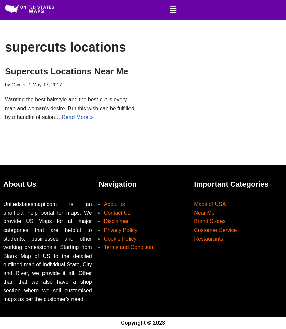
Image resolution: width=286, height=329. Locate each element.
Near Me (204, 213)
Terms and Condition (128, 247)
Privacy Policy (121, 230)
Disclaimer (116, 221)
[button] (173, 9)
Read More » (77, 117)
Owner (18, 84)
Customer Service (215, 230)
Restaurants (208, 239)
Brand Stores (209, 221)
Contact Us (117, 213)
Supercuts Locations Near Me (66, 71)
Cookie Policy (120, 239)
